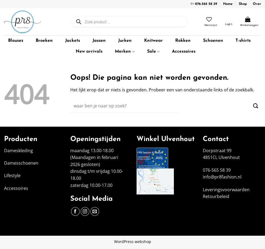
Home (228, 4)
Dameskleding (18, 151)
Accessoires (184, 51)
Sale (153, 51)
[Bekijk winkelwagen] (249, 21)
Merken (124, 51)
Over (257, 4)
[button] (228, 21)
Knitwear (153, 41)
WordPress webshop (132, 241)
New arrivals (89, 51)
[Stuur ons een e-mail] (94, 211)
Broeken (44, 41)
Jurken (125, 41)
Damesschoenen (21, 163)
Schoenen (213, 41)
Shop (243, 4)
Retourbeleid (216, 196)
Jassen (99, 41)
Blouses (15, 41)
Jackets (72, 41)
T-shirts (243, 41)
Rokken (183, 41)
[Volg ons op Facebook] (75, 211)
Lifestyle (12, 175)
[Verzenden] (255, 106)
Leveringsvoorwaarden (226, 190)
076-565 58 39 (206, 4)
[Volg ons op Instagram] (85, 211)
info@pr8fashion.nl (222, 177)
